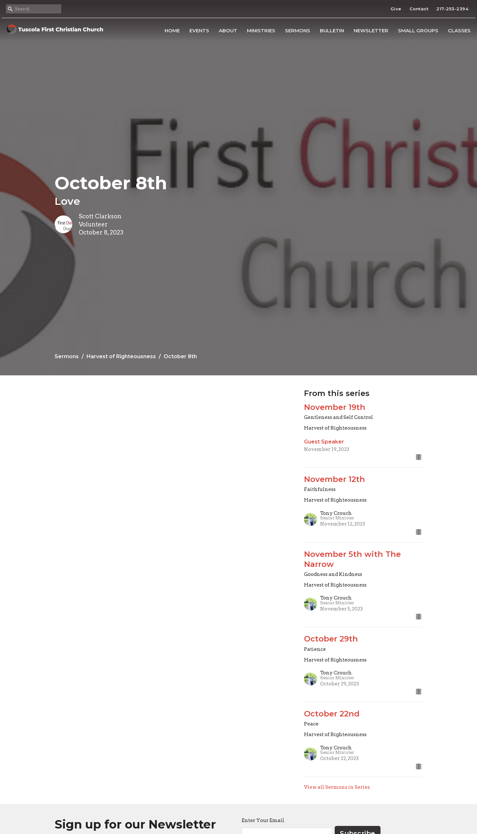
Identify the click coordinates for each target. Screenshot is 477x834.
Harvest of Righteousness (121, 356)
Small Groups (418, 30)
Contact (419, 8)
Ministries (261, 30)
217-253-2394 (452, 8)
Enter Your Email (263, 820)
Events (199, 30)
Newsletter (371, 30)
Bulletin (332, 30)
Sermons (297, 30)
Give (396, 8)
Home (172, 30)
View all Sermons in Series (337, 787)
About (228, 30)
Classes (459, 30)
